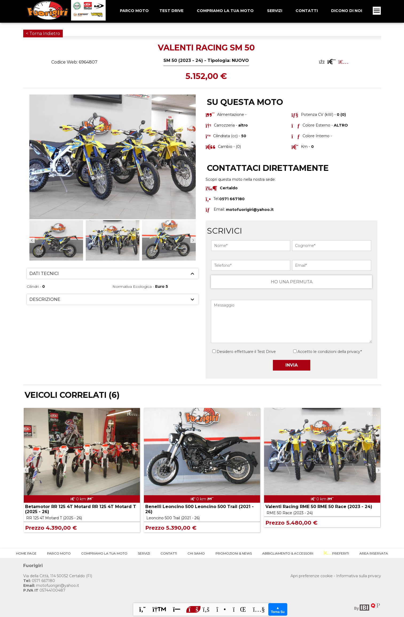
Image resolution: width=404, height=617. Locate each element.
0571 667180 (39, 580)
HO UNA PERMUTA (291, 281)
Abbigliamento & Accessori (287, 553)
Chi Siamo (196, 553)
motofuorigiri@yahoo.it (250, 209)
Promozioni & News (233, 553)
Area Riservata (373, 553)
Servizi (274, 10)
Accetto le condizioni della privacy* (329, 351)
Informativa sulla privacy (358, 575)
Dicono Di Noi (346, 10)
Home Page (26, 553)
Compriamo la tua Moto (225, 10)
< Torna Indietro (43, 33)
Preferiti (336, 553)
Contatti (307, 10)
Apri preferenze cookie (312, 575)
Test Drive (171, 10)
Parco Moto (59, 553)
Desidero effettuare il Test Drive (244, 351)
